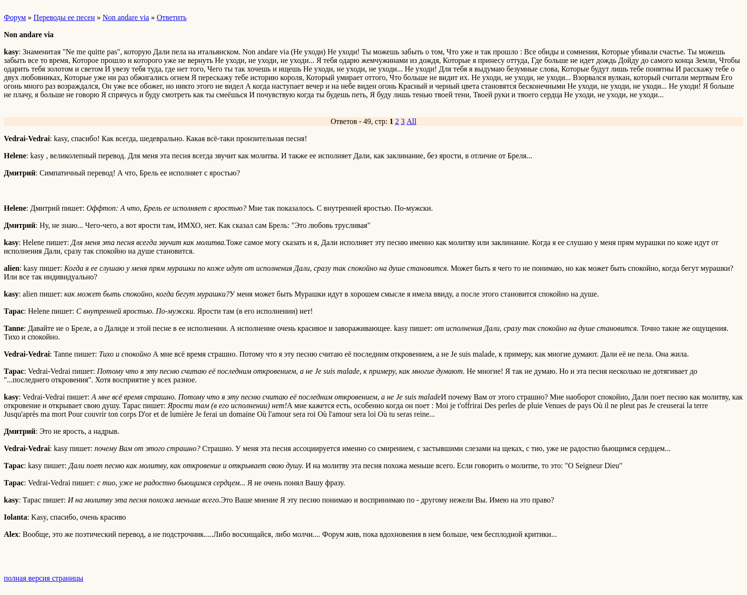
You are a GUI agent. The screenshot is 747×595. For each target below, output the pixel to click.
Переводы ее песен (64, 17)
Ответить (172, 17)
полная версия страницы (43, 578)
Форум (15, 17)
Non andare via (125, 17)
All (411, 121)
